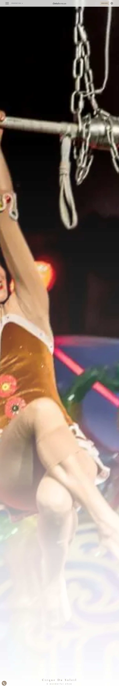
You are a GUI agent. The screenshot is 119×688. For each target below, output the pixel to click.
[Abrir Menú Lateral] (7, 3)
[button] (17, 3)
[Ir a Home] (59, 3)
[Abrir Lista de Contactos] (5, 683)
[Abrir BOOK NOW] (104, 3)
